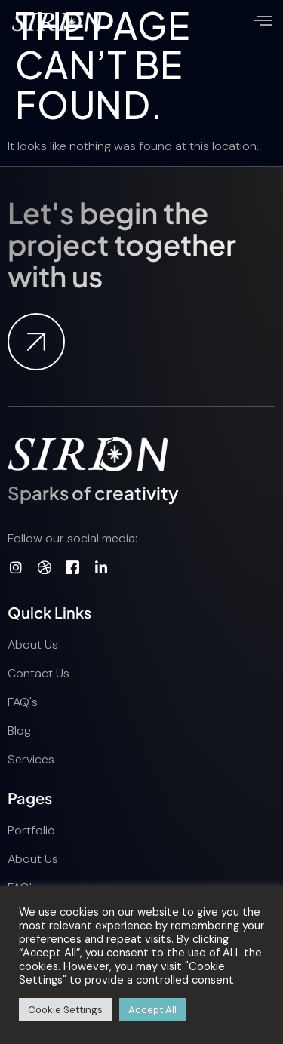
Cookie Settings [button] (65, 1009)
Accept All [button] (152, 1009)
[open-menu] (263, 22)
